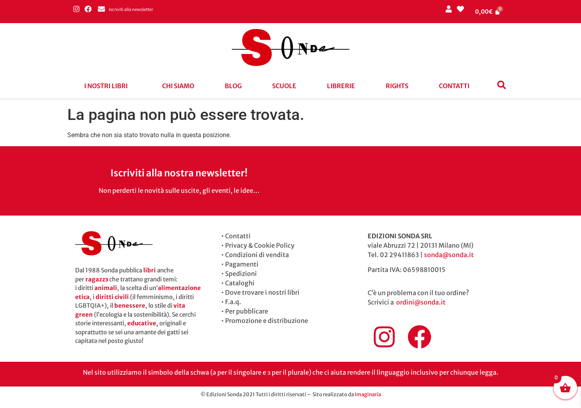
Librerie (341, 86)
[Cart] (488, 11)
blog (233, 86)
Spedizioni (241, 273)
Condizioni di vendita (257, 255)
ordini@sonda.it (421, 302)
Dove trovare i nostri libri (262, 292)
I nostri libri (106, 86)
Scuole (284, 86)
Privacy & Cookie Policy (259, 245)
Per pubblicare (246, 311)
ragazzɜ (96, 279)
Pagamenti (241, 264)
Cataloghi (239, 283)
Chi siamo (178, 86)
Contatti (454, 86)
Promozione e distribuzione (266, 321)
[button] (107, 86)
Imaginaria (368, 394)
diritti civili (112, 297)
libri (149, 270)
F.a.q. (233, 302)
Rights (397, 86)
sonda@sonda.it (449, 255)
